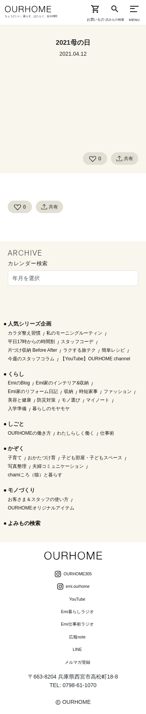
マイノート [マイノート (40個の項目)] (97, 400)
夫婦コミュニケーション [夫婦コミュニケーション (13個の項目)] (58, 466)
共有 (124, 158)
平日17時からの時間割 (31, 341)
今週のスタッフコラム (31, 358)
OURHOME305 (72, 574)
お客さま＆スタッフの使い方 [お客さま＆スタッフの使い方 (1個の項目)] (38, 499)
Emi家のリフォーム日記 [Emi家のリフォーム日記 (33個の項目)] (33, 391)
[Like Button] (93, 158)
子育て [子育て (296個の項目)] (15, 457)
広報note (72, 637)
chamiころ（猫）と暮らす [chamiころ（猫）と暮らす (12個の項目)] (35, 475)
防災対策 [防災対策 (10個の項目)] (46, 400)
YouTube (73, 600)
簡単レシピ (113, 350)
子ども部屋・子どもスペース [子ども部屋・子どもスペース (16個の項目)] (92, 457)
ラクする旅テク (79, 350)
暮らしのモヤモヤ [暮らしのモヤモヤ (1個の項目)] (51, 408)
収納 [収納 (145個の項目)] (68, 391)
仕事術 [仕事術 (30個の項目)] (107, 433)
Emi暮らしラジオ (72, 612)
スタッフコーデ (77, 341)
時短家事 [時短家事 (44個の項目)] (88, 391)
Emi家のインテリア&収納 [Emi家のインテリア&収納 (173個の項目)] (62, 383)
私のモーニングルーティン (74, 333)
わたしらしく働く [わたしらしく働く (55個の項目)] (75, 433)
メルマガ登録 (73, 663)
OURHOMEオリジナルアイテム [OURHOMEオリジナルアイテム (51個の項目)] (41, 508)
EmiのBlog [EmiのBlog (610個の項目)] (19, 383)
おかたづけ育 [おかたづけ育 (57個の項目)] (42, 457)
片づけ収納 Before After (32, 350)
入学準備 (17, 408)
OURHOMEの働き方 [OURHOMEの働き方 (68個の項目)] (29, 433)
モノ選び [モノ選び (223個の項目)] (71, 400)
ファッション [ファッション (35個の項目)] (118, 391)
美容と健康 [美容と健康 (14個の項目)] (19, 400)
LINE (73, 650)
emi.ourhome (73, 587)
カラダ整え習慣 (24, 333)
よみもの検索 (24, 523)
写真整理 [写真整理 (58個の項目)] (17, 466)
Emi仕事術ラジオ (72, 625)
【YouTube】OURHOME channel (95, 358)
